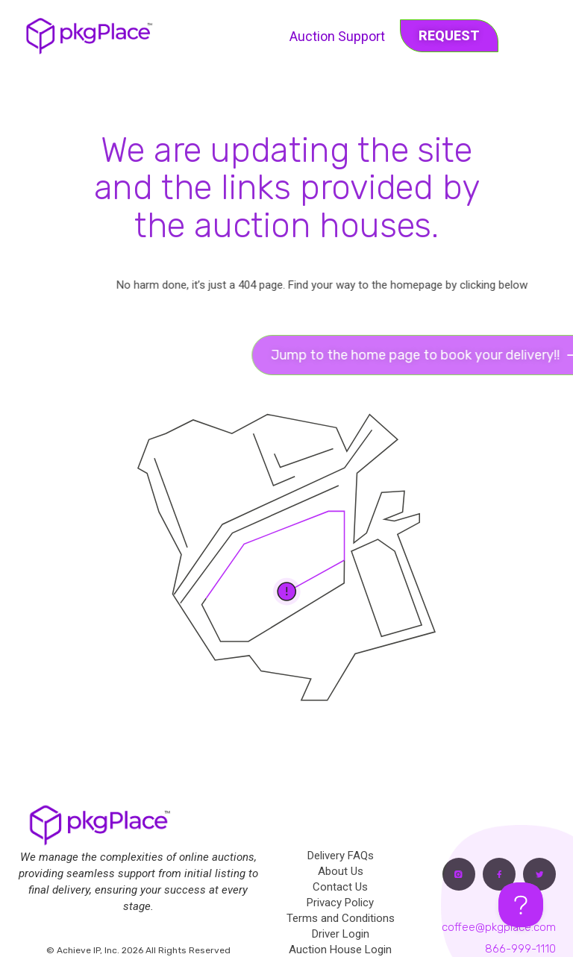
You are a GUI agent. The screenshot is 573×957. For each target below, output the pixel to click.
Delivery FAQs (340, 855)
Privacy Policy (340, 902)
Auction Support (337, 36)
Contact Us (340, 887)
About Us (340, 871)
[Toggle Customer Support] (520, 904)
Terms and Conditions (340, 918)
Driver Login (340, 934)
